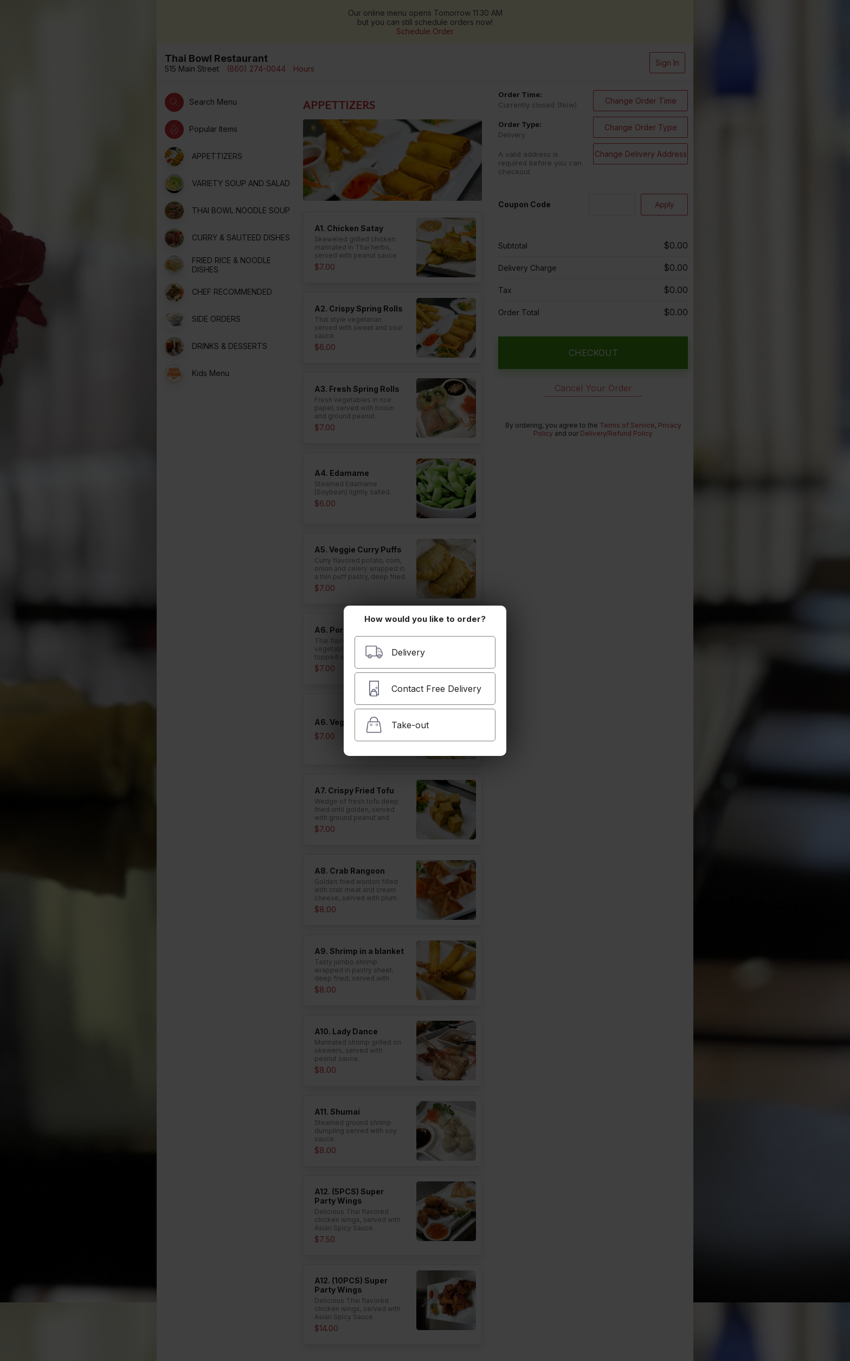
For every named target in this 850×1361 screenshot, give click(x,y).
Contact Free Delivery (423, 688)
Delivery (395, 652)
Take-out (397, 724)
